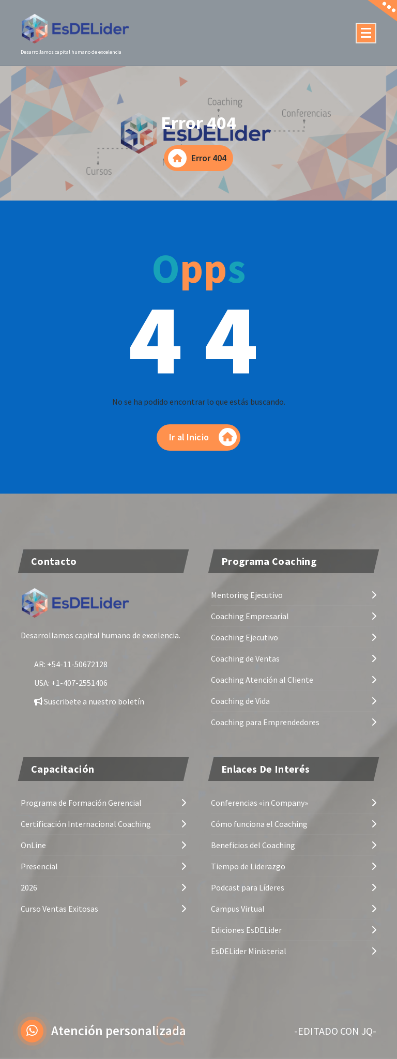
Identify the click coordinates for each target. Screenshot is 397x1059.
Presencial (39, 866)
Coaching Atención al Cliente (262, 679)
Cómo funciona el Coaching (259, 823)
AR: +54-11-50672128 (71, 663)
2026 (29, 887)
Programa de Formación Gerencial (81, 802)
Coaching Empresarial (250, 615)
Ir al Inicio (203, 437)
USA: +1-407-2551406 (71, 682)
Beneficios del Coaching (253, 844)
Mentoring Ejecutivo (247, 594)
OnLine (33, 844)
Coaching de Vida (240, 700)
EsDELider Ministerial (248, 950)
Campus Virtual (238, 908)
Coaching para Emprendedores (265, 721)
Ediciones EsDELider (246, 929)
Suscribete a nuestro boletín (89, 701)
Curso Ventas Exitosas (59, 908)
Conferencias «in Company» (259, 802)
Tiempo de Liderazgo (248, 866)
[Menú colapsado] (366, 33)
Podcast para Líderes (247, 887)
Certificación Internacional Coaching (86, 823)
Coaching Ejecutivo (244, 637)
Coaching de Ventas (245, 658)
